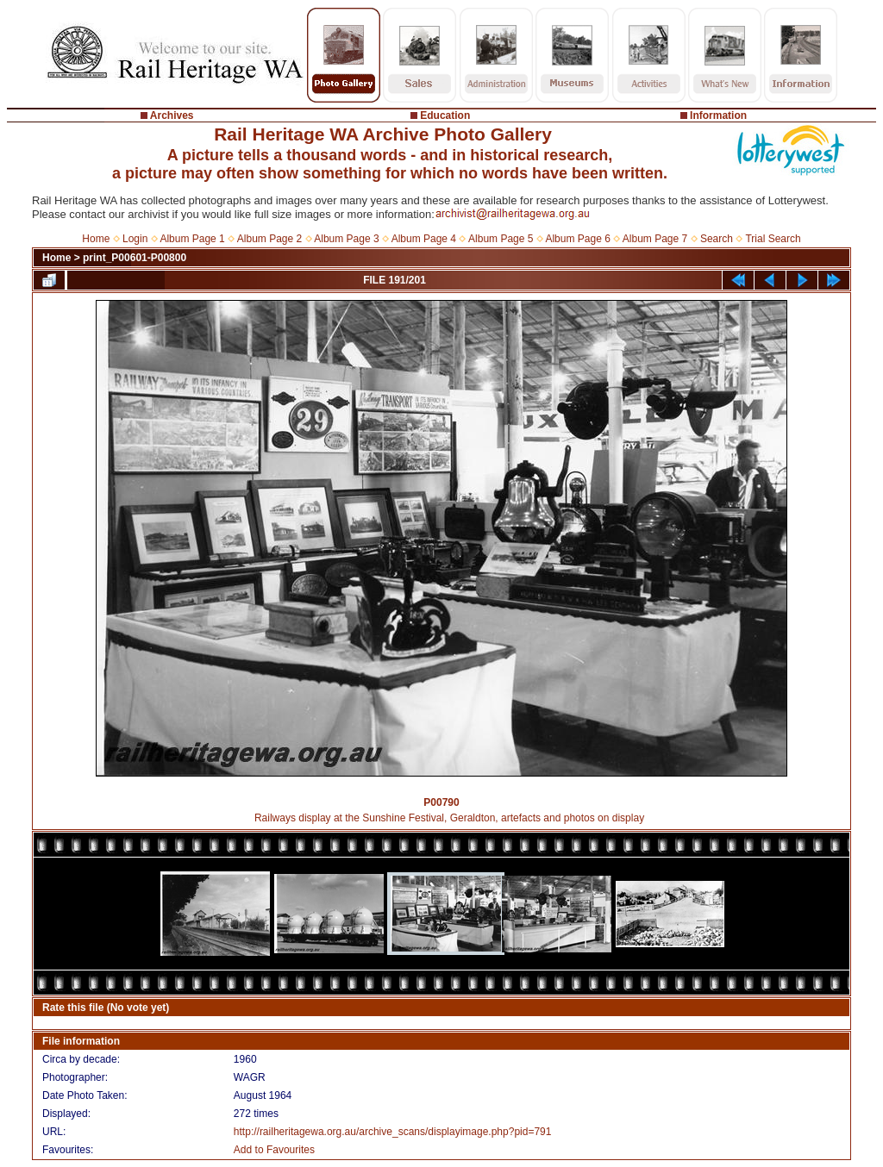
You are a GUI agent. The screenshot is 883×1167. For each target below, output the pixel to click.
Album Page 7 (655, 239)
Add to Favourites (274, 1150)
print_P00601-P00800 (134, 258)
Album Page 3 (346, 239)
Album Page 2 (269, 239)
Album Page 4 (423, 239)
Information (718, 115)
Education (445, 115)
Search (716, 239)
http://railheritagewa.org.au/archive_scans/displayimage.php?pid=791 (393, 1132)
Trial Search (772, 239)
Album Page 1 (192, 239)
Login (134, 239)
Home (96, 239)
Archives (172, 115)
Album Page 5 (500, 239)
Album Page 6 (577, 239)
